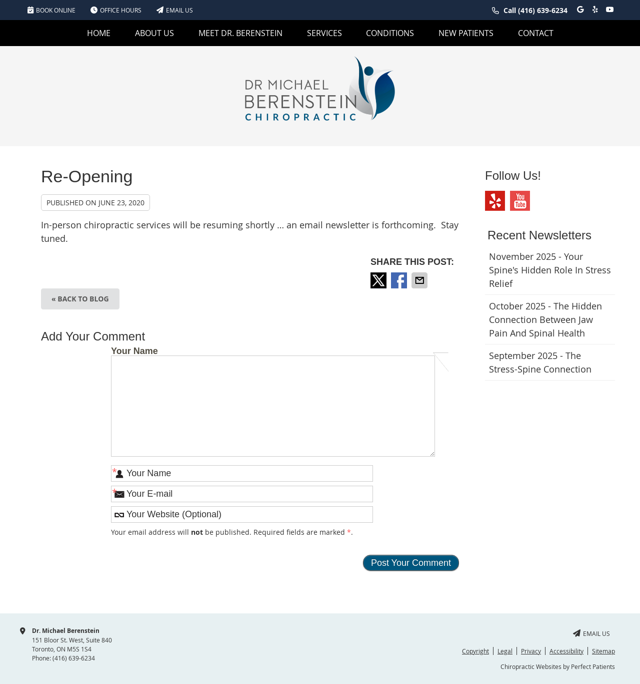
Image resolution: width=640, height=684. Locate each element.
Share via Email (421, 280)
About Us (154, 33)
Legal (505, 651)
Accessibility (567, 651)
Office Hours (116, 10)
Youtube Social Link (520, 201)
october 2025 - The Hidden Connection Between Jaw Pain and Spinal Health (545, 319)
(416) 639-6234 (543, 10)
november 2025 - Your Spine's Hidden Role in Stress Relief (550, 269)
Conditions (390, 33)
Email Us (174, 10)
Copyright (475, 651)
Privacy (531, 651)
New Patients (466, 33)
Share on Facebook (400, 280)
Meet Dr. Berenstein (240, 33)
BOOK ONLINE (52, 10)
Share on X (379, 280)
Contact (536, 33)
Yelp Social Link (495, 201)
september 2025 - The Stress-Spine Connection (540, 362)
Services (324, 33)
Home (98, 33)
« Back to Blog (80, 298)
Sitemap (603, 651)
